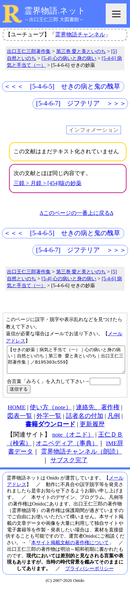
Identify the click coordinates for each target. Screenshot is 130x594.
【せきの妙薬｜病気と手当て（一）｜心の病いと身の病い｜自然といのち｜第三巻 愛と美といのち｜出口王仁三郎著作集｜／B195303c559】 (66, 362)
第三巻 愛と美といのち (81, 51)
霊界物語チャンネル (80, 34)
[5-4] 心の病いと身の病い (69, 58)
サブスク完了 (69, 465)
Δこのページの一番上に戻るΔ (76, 213)
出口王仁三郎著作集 (29, 51)
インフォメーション (94, 130)
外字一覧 (48, 421)
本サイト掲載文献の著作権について (70, 547)
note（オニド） (73, 439)
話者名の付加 (84, 421)
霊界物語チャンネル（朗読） (81, 456)
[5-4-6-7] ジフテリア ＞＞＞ (81, 103)
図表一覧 (19, 421)
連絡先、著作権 (98, 412)
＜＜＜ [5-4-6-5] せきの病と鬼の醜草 (62, 86)
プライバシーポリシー (89, 573)
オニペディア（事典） (67, 448)
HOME (17, 412)
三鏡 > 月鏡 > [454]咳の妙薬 (48, 183)
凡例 (113, 421)
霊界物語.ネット (55, 10)
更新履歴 (92, 429)
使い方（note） (50, 412)
